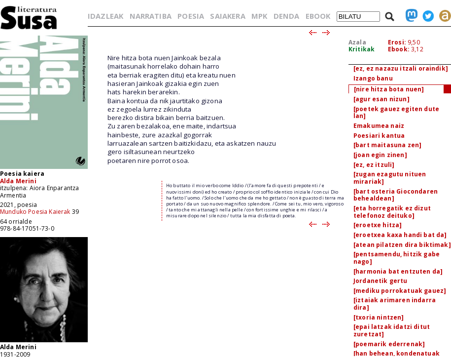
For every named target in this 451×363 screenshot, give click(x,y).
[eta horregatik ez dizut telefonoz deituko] (392, 212)
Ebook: (399, 49)
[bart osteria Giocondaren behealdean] (395, 195)
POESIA (190, 16)
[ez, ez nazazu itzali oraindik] (400, 68)
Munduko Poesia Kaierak (35, 211)
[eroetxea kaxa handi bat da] (400, 235)
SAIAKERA (227, 16)
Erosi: (397, 42)
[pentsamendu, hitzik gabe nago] (396, 258)
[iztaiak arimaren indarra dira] (394, 304)
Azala (357, 42)
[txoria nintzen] (378, 317)
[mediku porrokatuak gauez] (399, 290)
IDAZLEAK (105, 16)
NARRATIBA (151, 16)
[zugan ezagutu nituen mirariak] (389, 178)
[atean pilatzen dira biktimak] (402, 245)
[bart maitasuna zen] (387, 145)
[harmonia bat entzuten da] (398, 271)
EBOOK (318, 16)
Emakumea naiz (378, 125)
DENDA (287, 16)
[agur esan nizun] (381, 99)
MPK (259, 16)
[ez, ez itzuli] (373, 165)
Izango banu (373, 78)
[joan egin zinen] (380, 155)
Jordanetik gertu (380, 281)
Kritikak (361, 49)
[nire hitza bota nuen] (389, 89)
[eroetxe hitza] (377, 225)
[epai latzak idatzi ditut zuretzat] (391, 330)
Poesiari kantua (379, 135)
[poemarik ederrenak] (389, 344)
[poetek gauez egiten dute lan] (396, 113)
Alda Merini (18, 181)
